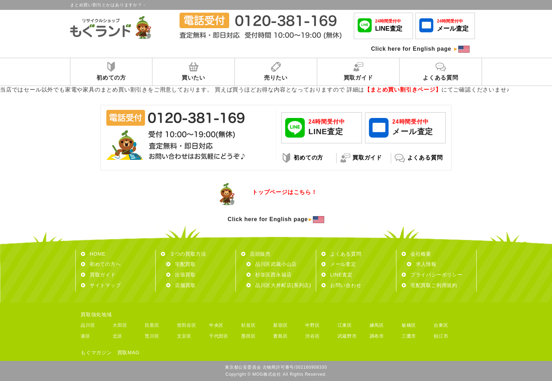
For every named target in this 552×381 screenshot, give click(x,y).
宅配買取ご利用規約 (429, 285)
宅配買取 (181, 264)
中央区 (216, 325)
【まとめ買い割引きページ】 (402, 90)
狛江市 (441, 336)
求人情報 (422, 264)
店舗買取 (181, 285)
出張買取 (181, 274)
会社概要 (416, 254)
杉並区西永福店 (268, 274)
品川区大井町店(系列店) (278, 285)
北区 (118, 336)
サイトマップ (101, 285)
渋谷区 (312, 336)
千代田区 (218, 336)
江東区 (345, 325)
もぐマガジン (96, 352)
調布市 (377, 336)
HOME (93, 254)
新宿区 (280, 325)
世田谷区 (186, 325)
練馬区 (377, 325)
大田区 (120, 325)
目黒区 (152, 325)
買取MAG (128, 352)
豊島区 (280, 336)
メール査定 (338, 264)
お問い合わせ (341, 285)
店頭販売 (256, 254)
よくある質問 (341, 254)
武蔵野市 (347, 336)
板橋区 (409, 325)
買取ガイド (98, 274)
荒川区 (152, 336)
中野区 (312, 325)
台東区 (441, 325)
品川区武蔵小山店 (271, 264)
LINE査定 (337, 274)
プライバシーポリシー (432, 274)
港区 (85, 336)
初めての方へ (101, 264)
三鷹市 (409, 336)
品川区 (88, 325)
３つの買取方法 (183, 254)
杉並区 (248, 325)
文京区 (184, 336)
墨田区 (248, 336)
